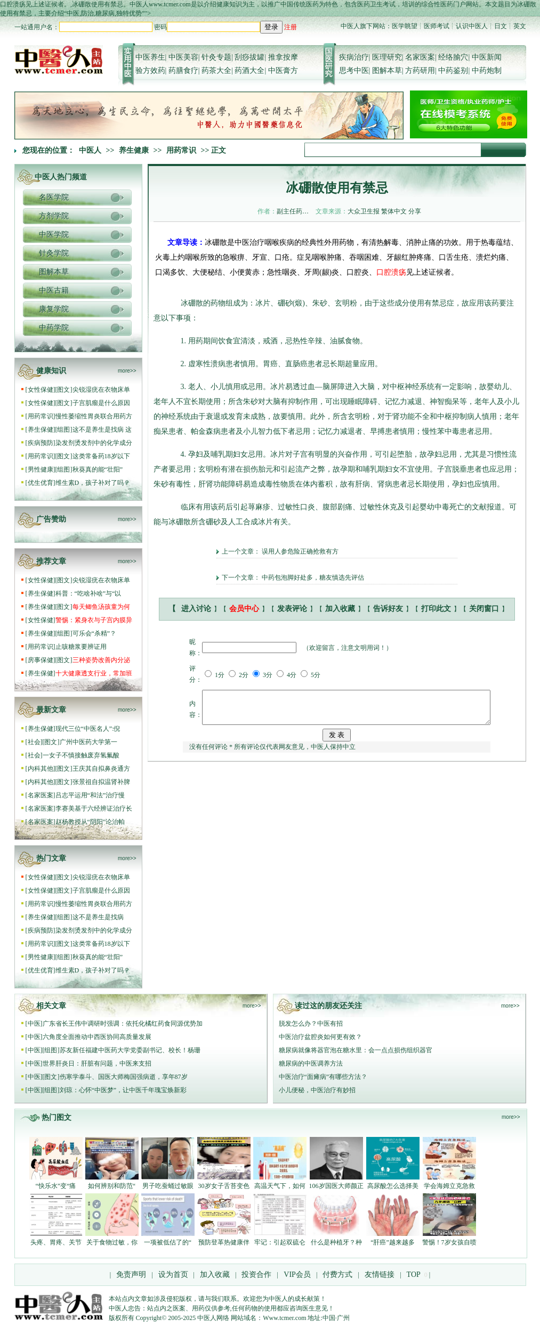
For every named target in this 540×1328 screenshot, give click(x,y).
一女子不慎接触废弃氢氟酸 (81, 755)
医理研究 (387, 57)
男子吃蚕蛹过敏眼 (168, 1186)
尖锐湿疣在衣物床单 (101, 389)
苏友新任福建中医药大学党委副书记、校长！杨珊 (130, 1050)
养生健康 (134, 150)
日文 (500, 26)
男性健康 (40, 469)
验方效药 (150, 71)
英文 (519, 26)
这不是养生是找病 (98, 917)
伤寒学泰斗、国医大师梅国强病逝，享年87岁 (124, 1076)
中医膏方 (283, 71)
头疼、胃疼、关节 (56, 1242)
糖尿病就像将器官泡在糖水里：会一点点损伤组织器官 (355, 1050)
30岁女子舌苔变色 (223, 1186)
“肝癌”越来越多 (392, 1242)
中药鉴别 (453, 71)
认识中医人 (472, 26)
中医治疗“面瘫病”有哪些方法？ (323, 1076)
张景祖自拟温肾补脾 (101, 782)
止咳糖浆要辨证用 (81, 646)
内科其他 (40, 768)
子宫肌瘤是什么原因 (101, 403)
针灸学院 (54, 253)
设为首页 (173, 1274)
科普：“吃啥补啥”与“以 (88, 593)
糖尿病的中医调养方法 (311, 1063)
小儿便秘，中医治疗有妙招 (317, 1090)
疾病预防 (40, 443)
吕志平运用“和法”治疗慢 (90, 795)
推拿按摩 (283, 57)
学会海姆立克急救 (449, 1186)
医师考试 (436, 26)
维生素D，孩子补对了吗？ (93, 482)
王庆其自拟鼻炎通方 (101, 768)
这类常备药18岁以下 (101, 456)
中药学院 (54, 328)
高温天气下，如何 (279, 1186)
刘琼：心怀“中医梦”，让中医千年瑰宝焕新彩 (123, 1090)
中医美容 (183, 57)
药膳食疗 (183, 71)
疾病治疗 (354, 57)
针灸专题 (216, 57)
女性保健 (40, 389)
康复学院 (54, 309)
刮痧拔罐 (249, 57)
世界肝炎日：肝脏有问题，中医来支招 (97, 1063)
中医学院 (54, 234)
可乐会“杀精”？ (95, 633)
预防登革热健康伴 (223, 1242)
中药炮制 (487, 71)
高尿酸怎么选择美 (392, 1186)
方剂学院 (54, 216)
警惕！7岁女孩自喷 (449, 1242)
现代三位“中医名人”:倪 (87, 728)
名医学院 (54, 197)
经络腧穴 (453, 57)
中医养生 (150, 57)
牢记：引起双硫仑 (279, 1242)
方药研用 (420, 71)
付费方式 (337, 1274)
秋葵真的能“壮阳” (97, 469)
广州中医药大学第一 (88, 742)
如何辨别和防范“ (111, 1186)
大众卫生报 (364, 211)
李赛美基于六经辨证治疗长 (93, 808)
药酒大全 (249, 71)
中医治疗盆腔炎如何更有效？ (320, 1037)
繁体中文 (394, 211)
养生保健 (40, 429)
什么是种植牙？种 (336, 1242)
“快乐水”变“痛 (56, 1186)
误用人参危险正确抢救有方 (300, 551)
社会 (34, 742)
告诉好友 (388, 609)
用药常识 (181, 150)
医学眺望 (404, 26)
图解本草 (387, 71)
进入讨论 (196, 609)
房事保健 (40, 660)
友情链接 (379, 1274)
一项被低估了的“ (167, 1242)
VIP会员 (296, 1274)
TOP (414, 1274)
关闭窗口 (484, 609)
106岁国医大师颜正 (336, 1186)
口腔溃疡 (391, 272)
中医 (34, 1023)
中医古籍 (54, 290)
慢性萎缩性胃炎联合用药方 (93, 416)
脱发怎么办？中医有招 (311, 1023)
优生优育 (40, 482)
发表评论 (292, 609)
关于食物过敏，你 (112, 1242)
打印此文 (436, 609)
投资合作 (256, 1274)
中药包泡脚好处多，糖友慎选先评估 (313, 577)
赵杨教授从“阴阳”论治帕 (90, 822)
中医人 (90, 150)
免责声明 (131, 1274)
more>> (127, 371)
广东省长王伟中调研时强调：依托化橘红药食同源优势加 (123, 1023)
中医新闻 (487, 57)
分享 (414, 211)
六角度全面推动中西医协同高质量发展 (97, 1037)
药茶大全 (216, 71)
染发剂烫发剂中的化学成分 (93, 443)
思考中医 (354, 71)
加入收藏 (340, 609)
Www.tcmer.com (284, 1318)
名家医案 (420, 57)
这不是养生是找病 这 (102, 429)
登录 (271, 27)
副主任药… (293, 211)
